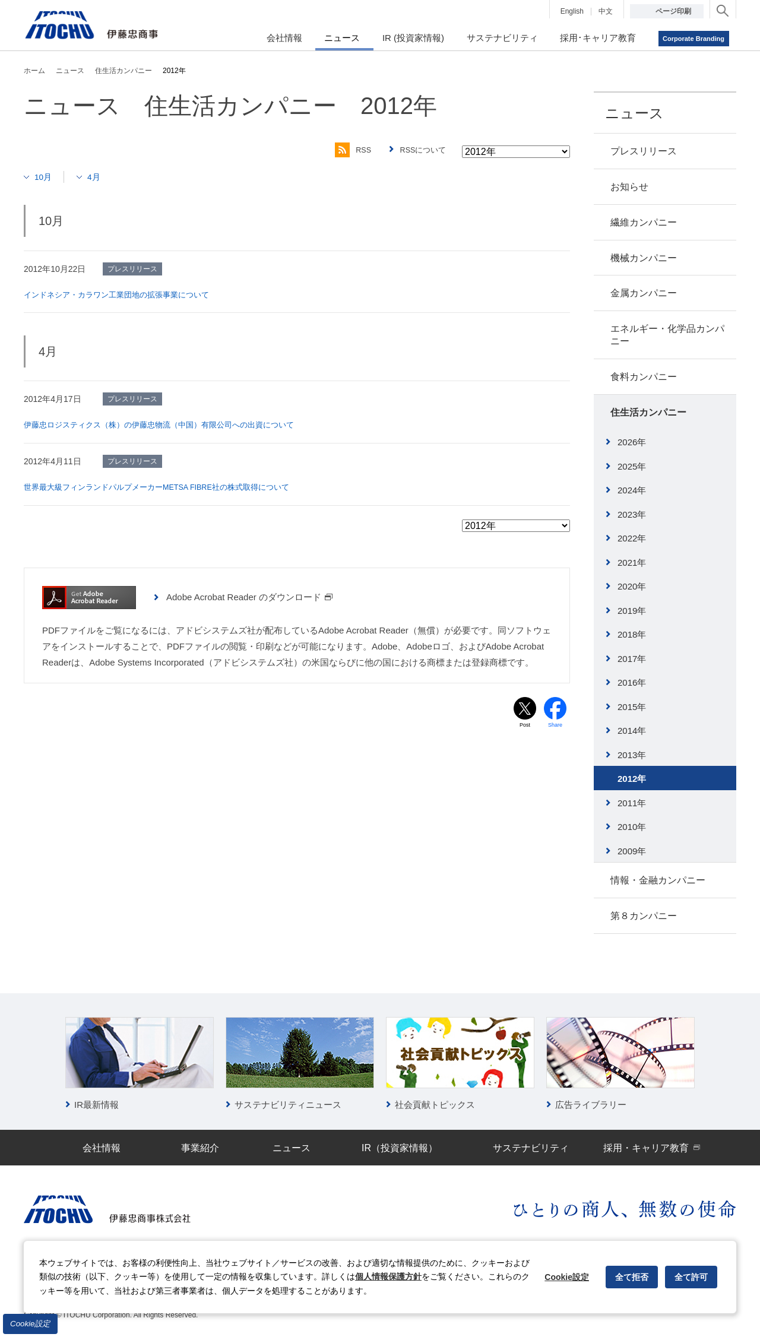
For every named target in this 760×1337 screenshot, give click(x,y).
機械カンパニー (643, 258)
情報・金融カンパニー (657, 880)
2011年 (632, 803)
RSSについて (421, 150)
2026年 (632, 442)
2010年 (632, 827)
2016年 (632, 682)
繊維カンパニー (643, 222)
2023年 (632, 514)
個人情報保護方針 (388, 1276)
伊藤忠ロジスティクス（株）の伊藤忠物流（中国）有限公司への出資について (169, 424)
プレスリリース (643, 151)
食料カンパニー (643, 377)
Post (525, 725)
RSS (346, 150)
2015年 (632, 707)
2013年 (632, 755)
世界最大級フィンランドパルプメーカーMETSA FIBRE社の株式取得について (168, 486)
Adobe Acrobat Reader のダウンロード (249, 596)
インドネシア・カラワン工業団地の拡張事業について (123, 294)
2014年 (632, 730)
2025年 (632, 466)
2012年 (632, 779)
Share (555, 725)
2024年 (632, 490)
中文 (605, 11)
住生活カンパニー (648, 412)
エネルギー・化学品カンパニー (667, 335)
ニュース (634, 113)
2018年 (632, 634)
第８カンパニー (643, 916)
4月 (98, 177)
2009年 (632, 851)
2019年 (632, 611)
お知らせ (629, 187)
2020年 (632, 586)
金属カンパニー (643, 293)
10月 (45, 177)
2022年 (632, 538)
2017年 (632, 659)
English (572, 11)
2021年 (632, 562)
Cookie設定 (30, 1323)
